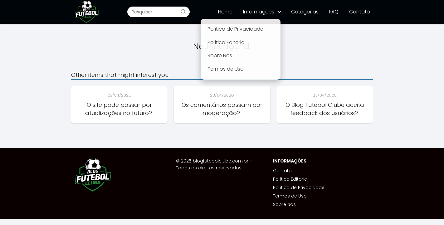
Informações (258, 11)
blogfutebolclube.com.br (220, 161)
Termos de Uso (290, 196)
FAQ (334, 11)
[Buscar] (183, 12)
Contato (359, 11)
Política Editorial (290, 179)
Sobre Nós (284, 204)
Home (225, 11)
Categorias (305, 11)
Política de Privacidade (298, 187)
